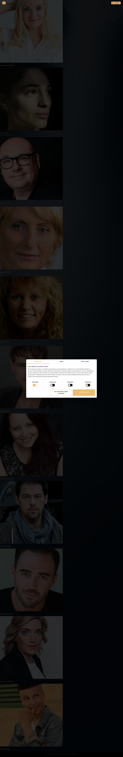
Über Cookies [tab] (85, 361)
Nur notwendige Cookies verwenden (61, 392)
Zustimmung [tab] (38, 361)
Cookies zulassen (84, 392)
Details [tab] (61, 361)
